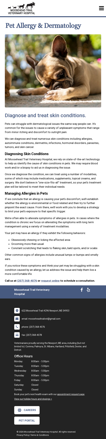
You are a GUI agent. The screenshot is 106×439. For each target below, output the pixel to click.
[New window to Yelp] (88, 290)
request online (50, 280)
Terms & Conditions (40, 435)
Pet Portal (27, 420)
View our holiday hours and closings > (33, 399)
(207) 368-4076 (27, 280)
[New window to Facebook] (82, 290)
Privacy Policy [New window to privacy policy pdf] (23, 435)
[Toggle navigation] (101, 8)
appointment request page (71, 394)
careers (27, 410)
